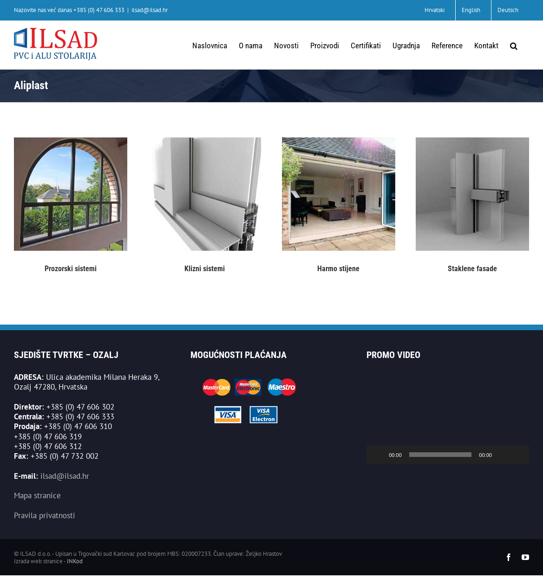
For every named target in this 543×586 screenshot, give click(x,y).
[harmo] (338, 141)
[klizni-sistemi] (204, 141)
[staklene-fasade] (472, 141)
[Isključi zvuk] (502, 454)
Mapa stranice (37, 495)
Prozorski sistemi (71, 268)
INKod (75, 561)
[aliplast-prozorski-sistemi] (70, 141)
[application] (447, 418)
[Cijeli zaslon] (517, 454)
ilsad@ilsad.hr (149, 10)
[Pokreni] (378, 454)
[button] (513, 45)
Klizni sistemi (204, 268)
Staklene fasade (472, 268)
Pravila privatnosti (44, 515)
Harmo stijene (338, 268)
